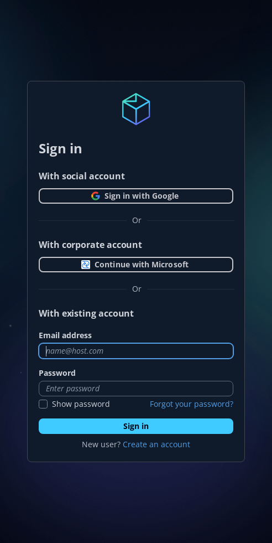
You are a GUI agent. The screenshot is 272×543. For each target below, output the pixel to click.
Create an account (156, 444)
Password (57, 373)
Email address (65, 335)
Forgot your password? (191, 404)
